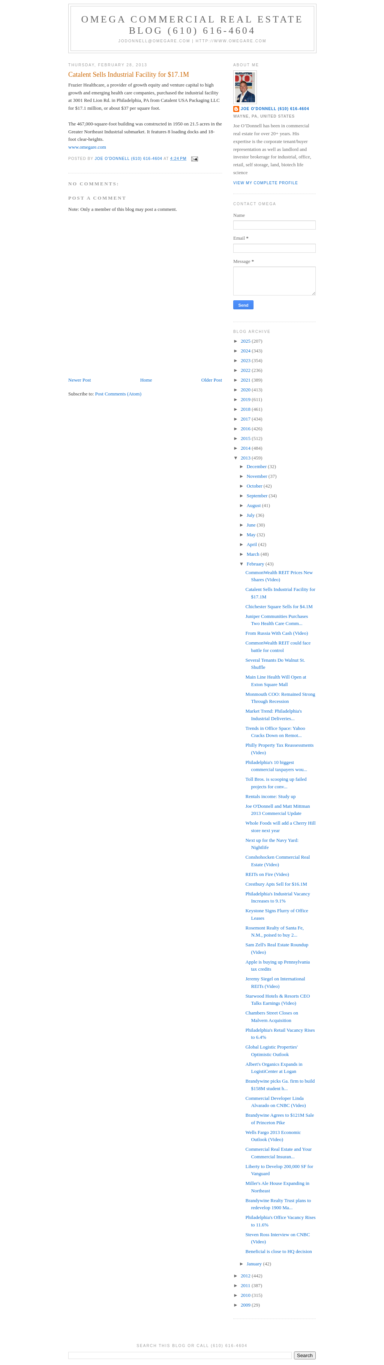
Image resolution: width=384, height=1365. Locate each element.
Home (146, 380)
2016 (246, 428)
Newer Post (79, 380)
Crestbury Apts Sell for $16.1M (276, 884)
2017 (246, 419)
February (256, 564)
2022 (246, 370)
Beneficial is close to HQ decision (278, 1251)
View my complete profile (265, 183)
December (257, 466)
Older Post (211, 380)
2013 (246, 458)
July (251, 515)
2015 (246, 438)
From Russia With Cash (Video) (276, 633)
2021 (246, 380)
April (252, 544)
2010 (246, 1295)
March (254, 554)
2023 (246, 360)
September (258, 495)
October (255, 486)
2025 (246, 341)
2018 (246, 409)
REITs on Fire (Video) (267, 874)
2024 (246, 351)
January (255, 1264)
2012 (246, 1275)
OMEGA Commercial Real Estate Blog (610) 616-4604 (192, 25)
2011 (246, 1285)
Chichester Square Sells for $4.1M (278, 606)
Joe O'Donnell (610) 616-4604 (275, 109)
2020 (246, 389)
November (257, 476)
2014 (246, 448)
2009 (246, 1305)
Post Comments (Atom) (118, 394)
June (252, 525)
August (254, 505)
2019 (246, 399)
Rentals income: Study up (270, 796)
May (252, 534)
